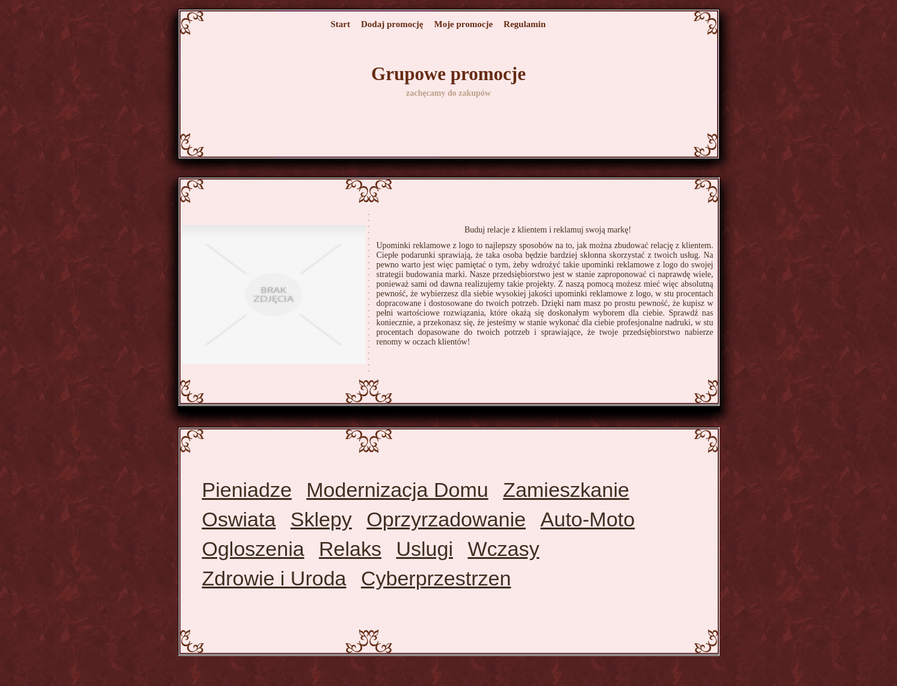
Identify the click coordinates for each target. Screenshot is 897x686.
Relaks (350, 548)
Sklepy (321, 519)
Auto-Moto (587, 519)
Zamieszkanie (566, 489)
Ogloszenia (253, 548)
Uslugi (424, 548)
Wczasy (503, 548)
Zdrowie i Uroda (274, 578)
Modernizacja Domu (397, 489)
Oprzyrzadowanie (446, 519)
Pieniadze (247, 489)
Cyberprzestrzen (436, 578)
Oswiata (239, 519)
